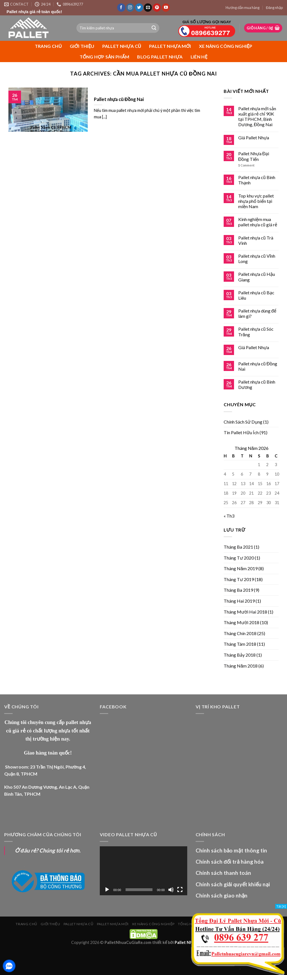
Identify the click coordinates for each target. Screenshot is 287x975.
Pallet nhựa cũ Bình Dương (256, 384)
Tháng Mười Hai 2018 (245, 611)
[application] (143, 870)
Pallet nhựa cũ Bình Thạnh (256, 180)
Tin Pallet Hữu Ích (241, 432)
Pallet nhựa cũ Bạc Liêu (256, 295)
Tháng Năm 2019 (241, 568)
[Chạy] (107, 889)
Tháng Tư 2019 (239, 579)
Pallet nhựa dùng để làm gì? (257, 313)
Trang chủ (48, 46)
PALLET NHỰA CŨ (121, 46)
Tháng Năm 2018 (241, 665)
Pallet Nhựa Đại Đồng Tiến (253, 156)
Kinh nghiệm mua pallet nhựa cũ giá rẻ (257, 222)
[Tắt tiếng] (171, 889)
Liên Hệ (199, 56)
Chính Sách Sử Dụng (243, 421)
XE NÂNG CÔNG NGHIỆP (225, 46)
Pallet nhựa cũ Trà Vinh (255, 240)
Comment (246, 165)
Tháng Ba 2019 (238, 590)
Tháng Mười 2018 (241, 622)
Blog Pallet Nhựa (160, 56)
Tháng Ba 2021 (238, 546)
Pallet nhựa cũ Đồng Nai (257, 366)
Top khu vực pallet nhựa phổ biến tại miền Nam (256, 201)
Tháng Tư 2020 (239, 557)
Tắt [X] (281, 906)
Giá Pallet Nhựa (253, 137)
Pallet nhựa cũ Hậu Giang (256, 276)
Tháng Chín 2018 (240, 633)
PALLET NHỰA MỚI (170, 46)
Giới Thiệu (82, 46)
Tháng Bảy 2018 (240, 654)
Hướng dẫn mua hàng (243, 7)
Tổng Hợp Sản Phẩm (104, 56)
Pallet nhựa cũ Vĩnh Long (256, 258)
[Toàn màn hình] (180, 889)
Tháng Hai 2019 (239, 600)
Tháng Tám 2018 (240, 644)
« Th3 (229, 515)
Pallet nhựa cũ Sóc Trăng (256, 331)
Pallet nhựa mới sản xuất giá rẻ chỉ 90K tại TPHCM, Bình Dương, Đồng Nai (257, 116)
